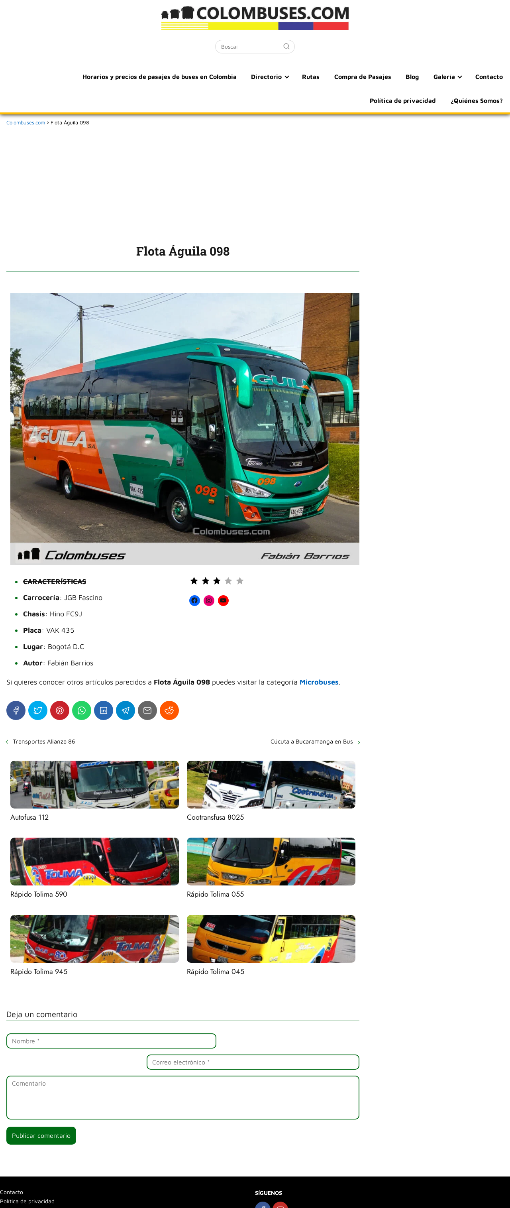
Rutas (241, 76)
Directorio (198, 76)
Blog (338, 76)
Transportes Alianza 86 (44, 741)
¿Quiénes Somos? (477, 100)
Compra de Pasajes (291, 76)
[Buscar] (286, 46)
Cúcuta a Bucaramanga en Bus (312, 741)
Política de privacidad (470, 76)
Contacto (411, 76)
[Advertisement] (182, 183)
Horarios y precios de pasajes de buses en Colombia (93, 76)
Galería (368, 76)
